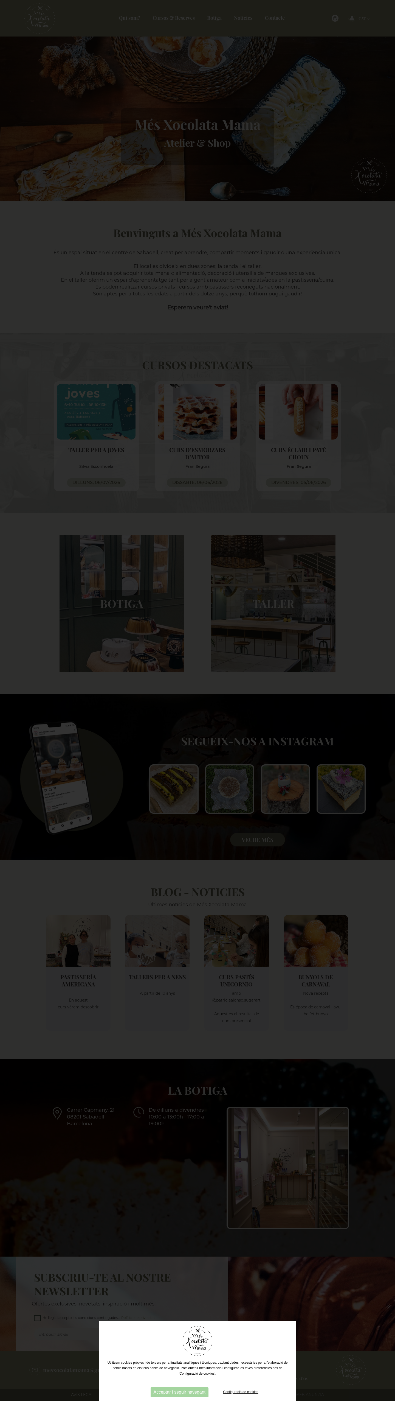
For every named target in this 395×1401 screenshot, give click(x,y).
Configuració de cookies (240, 1392)
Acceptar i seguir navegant (179, 1392)
